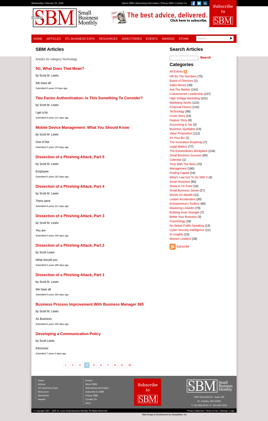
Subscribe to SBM (94, 391)
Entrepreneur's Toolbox (185, 203)
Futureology (177, 221)
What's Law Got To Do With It (189, 177)
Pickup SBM (167, 3)
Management (178, 168)
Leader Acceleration (183, 199)
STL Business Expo (80, 38)
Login (231, 411)
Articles (53, 38)
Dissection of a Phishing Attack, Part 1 (70, 275)
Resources (108, 38)
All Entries (176, 71)
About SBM (128, 3)
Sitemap (224, 411)
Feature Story (178, 120)
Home (38, 38)
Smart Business (180, 181)
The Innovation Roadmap (186, 142)
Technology (177, 111)
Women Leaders (180, 238)
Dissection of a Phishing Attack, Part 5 (70, 157)
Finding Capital (179, 173)
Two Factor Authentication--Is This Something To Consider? (89, 98)
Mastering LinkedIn (182, 208)
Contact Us (181, 3)
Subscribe (182, 246)
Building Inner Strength (184, 212)
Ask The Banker (180, 89)
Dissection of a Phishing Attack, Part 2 (70, 245)
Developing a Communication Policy (68, 334)
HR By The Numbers (183, 76)
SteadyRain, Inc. (179, 414)
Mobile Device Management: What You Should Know (82, 127)
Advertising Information (147, 3)
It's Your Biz (177, 137)
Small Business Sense (184, 190)
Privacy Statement (195, 411)
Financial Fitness (181, 107)
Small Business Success (186, 155)
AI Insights (176, 234)
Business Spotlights (182, 129)
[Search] (215, 38)
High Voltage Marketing (185, 98)
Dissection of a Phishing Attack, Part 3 (70, 216)
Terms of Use (212, 411)
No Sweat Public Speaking (187, 225)
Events (152, 38)
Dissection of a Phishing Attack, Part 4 (70, 186)
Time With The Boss (183, 164)
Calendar (176, 159)
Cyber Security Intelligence (187, 230)
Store (184, 38)
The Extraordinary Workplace (188, 151)
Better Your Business (183, 216)
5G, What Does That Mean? (60, 68)
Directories (132, 38)
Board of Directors (181, 80)
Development (162, 414)
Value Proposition (181, 133)
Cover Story (177, 115)
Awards (168, 38)
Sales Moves (178, 85)
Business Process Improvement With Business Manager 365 (90, 304)
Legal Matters (178, 146)
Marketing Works (181, 102)
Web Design (147, 414)
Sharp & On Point (181, 186)
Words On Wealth (181, 194)
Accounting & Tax (181, 124)
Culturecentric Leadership (186, 94)
